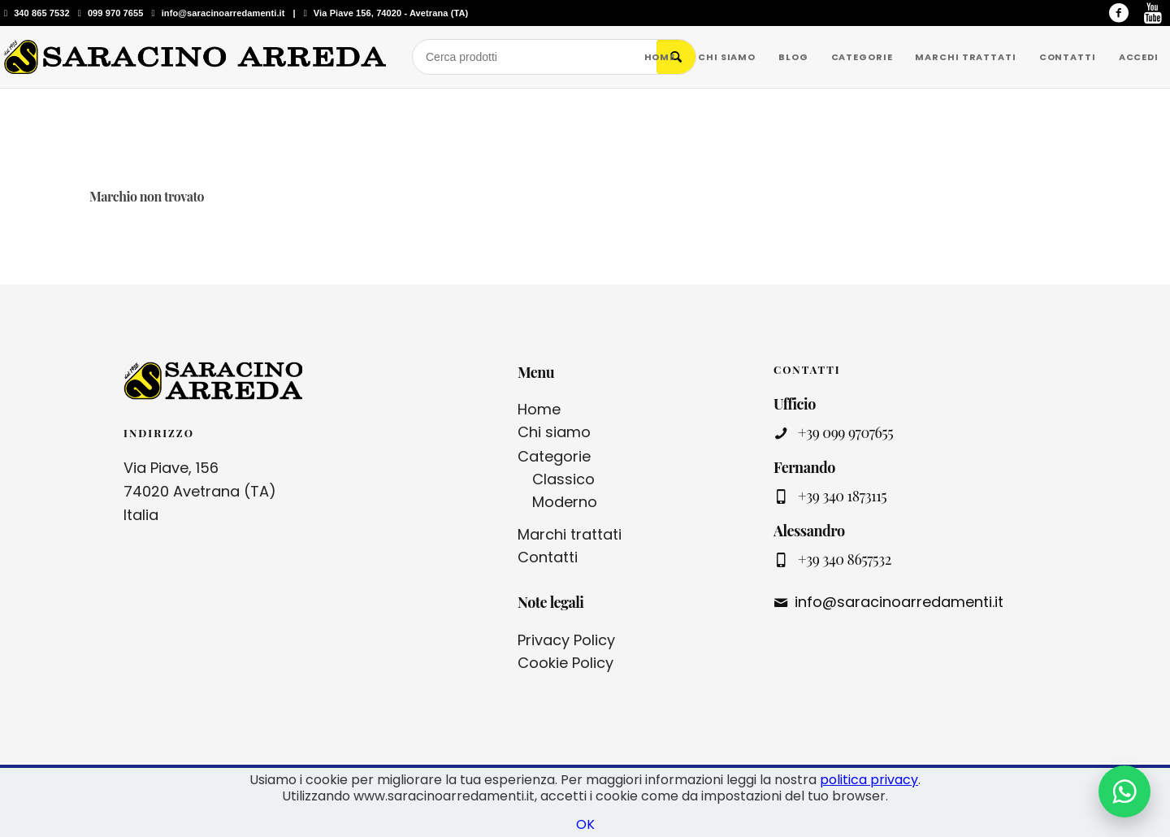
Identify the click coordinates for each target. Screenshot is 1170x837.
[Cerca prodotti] (534, 57)
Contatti (548, 557)
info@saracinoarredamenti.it (223, 13)
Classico (563, 479)
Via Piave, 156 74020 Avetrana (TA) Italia (200, 491)
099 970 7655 (116, 13)
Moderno (564, 502)
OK (585, 824)
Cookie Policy (565, 663)
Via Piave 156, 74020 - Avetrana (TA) (391, 13)
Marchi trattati (570, 534)
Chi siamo (554, 432)
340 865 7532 (42, 13)
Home (539, 409)
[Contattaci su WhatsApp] (1124, 791)
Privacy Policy (566, 640)
